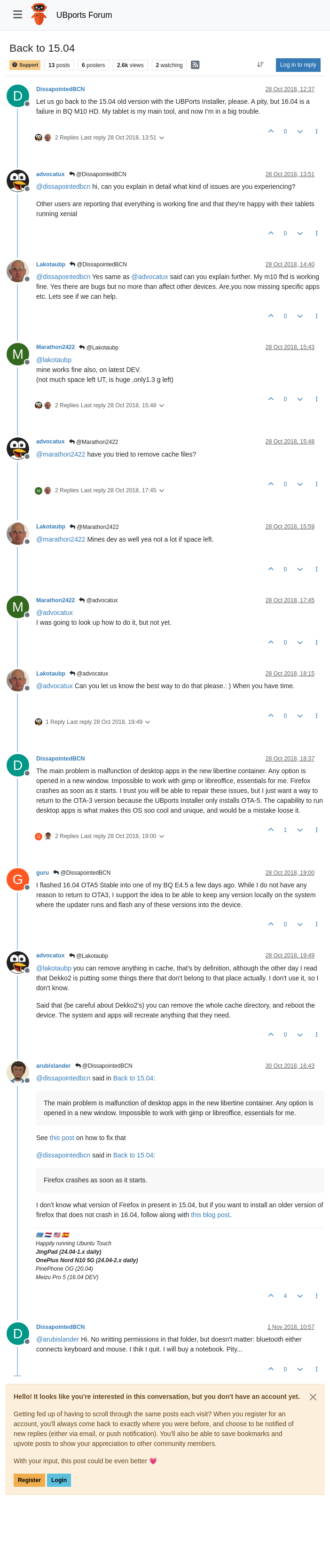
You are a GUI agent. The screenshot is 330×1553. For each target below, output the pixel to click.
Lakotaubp (50, 264)
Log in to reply (298, 65)
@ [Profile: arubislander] (57, 1339)
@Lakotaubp (98, 347)
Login (59, 1480)
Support (25, 65)
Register (29, 1480)
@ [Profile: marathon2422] (61, 454)
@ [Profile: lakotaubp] (53, 360)
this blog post (210, 1215)
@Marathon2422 (93, 442)
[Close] (313, 1397)
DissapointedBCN (60, 89)
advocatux (50, 174)
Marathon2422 (55, 347)
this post (62, 1137)
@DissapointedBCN (97, 174)
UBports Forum (84, 15)
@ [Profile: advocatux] (150, 276)
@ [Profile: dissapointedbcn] (63, 186)
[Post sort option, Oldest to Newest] (260, 64)
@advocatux (98, 600)
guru (42, 873)
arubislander (53, 1066)
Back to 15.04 (133, 1078)
